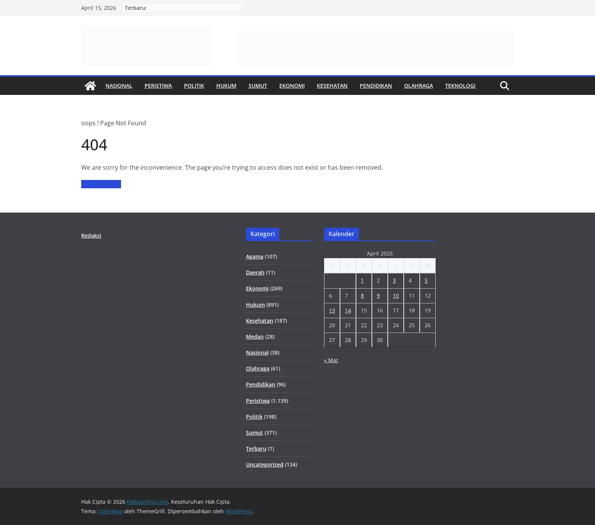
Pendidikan (376, 85)
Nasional (118, 85)
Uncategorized (264, 464)
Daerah (255, 272)
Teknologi (460, 85)
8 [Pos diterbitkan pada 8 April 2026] (362, 295)
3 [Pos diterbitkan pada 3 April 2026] (394, 280)
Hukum (226, 85)
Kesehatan (332, 85)
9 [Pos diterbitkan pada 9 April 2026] (378, 295)
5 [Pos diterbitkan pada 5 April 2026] (426, 280)
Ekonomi (292, 85)
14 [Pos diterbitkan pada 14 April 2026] (348, 310)
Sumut (258, 85)
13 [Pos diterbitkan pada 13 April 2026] (332, 310)
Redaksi (91, 235)
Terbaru (256, 448)
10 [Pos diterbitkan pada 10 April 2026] (396, 295)
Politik (194, 85)
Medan (255, 336)
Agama (254, 256)
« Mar (331, 360)
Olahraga (418, 85)
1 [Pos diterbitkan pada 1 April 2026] (362, 280)
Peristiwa (158, 85)
